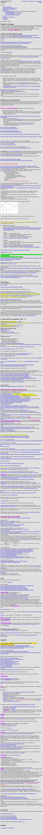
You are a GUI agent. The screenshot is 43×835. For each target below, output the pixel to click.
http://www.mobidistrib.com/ (30, 411)
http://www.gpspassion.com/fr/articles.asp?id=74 (10, 466)
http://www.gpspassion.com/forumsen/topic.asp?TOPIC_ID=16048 (14, 597)
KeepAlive (3, 719)
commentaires (17, 477)
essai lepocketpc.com (11, 430)
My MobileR (3, 758)
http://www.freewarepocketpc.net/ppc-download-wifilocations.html (14, 799)
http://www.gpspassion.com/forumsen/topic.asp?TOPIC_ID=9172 (14, 599)
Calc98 (2, 737)
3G (33, 475)
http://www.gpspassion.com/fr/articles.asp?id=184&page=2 (13, 588)
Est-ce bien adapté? (38, 358)
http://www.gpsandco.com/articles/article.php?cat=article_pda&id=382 (15, 374)
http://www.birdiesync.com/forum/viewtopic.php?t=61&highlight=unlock (16, 147)
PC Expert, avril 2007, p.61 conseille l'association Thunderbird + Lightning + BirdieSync (19, 166)
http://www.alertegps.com (6, 610)
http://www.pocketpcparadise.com (7, 349)
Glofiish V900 (3, 483)
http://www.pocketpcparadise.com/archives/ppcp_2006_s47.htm (14, 293)
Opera (4, 694)
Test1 (32, 476)
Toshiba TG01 (3, 331)
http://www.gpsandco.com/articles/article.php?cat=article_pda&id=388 (15, 437)
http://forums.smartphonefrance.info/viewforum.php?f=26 (12, 386)
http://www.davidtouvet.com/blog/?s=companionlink (11, 154)
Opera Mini (5, 696)
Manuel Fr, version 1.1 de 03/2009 (8, 522)
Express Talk (17, 295)
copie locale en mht (7, 87)
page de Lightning (7, 169)
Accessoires (5, 19)
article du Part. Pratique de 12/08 (10, 631)
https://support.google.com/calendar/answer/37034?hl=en (20, 36)
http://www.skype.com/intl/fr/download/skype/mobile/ (12, 287)
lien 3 (15, 264)
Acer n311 (3, 503)
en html (19, 322)
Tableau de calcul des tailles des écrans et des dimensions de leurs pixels (15, 323)
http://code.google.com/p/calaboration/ (32, 247)
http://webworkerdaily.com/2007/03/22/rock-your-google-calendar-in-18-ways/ (17, 42)
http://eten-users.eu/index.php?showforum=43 (10, 395)
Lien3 (29, 770)
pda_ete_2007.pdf (29, 353)
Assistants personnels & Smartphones (20, 354)
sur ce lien (13, 727)
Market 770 (13, 382)
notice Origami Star (6, 530)
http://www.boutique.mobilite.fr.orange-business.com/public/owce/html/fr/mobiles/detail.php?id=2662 (21, 450)
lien (24, 168)
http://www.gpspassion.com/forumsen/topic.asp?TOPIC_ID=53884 (14, 590)
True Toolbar (5, 707)
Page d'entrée (24, 1)
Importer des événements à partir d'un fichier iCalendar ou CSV (20, 90)
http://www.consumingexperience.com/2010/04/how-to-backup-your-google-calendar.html (21, 86)
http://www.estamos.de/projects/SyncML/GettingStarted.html (15, 237)
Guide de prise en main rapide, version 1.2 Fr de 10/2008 (12, 525)
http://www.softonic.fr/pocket (7, 666)
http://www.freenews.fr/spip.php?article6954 (11, 634)
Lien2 (29, 476)
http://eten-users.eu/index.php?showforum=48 (10, 396)
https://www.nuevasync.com (6, 260)
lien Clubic (14, 709)
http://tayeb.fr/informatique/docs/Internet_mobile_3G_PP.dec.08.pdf (14, 529)
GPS (4, 15)
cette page (12, 574)
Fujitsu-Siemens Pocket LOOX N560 (8, 506)
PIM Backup (3, 683)
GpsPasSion (10, 583)
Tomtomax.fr (16, 607)
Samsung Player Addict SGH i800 (13, 14)
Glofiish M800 (4, 471)
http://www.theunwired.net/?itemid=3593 (9, 128)
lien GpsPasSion (13, 594)
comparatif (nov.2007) (20, 693)
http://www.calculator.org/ (6, 747)
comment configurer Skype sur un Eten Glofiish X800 (24, 315)
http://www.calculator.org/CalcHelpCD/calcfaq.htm (11, 749)
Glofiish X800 (3, 475)
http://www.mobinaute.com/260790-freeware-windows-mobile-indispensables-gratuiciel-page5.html (21, 258)
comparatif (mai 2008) (30, 693)
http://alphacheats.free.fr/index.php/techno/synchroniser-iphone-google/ (17, 245)
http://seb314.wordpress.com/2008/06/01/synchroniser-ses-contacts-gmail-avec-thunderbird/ (19, 276)
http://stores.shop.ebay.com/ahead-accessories (10, 420)
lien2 (31, 296)
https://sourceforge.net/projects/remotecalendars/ (10, 159)
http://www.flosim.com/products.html (8, 746)
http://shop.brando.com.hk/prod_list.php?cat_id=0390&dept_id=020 (14, 410)
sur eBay (37, 568)
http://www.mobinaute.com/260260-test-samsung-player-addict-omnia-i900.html (17, 552)
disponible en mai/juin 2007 (29, 488)
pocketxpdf (3, 731)
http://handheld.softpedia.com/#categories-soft (10, 670)
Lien (38, 534)
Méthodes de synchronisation (9, 9)
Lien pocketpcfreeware (24, 734)
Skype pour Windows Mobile (21, 297)
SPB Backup (7, 681)
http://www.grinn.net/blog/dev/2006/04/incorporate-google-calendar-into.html (16, 160)
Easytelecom (5, 382)
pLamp (2, 722)
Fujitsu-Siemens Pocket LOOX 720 (8, 505)
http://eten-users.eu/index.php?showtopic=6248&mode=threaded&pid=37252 (20, 790)
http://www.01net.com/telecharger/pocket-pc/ (10, 659)
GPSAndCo (26, 376)
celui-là (22, 487)
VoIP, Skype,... (6, 10)
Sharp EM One (4, 490)
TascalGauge (3, 733)
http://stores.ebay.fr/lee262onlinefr (8, 418)
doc (10, 570)
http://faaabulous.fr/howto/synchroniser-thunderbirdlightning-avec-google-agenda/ (19, 273)
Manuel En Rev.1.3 (28, 539)
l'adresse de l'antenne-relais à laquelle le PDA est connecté (24, 625)
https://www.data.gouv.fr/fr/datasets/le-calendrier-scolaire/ (29, 61)
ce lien (8, 487)
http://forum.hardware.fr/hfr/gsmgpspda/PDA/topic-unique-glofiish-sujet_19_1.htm (18, 399)
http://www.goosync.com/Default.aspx (8, 127)
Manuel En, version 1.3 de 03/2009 (8, 521)
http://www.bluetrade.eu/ (6, 424)
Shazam (2, 772)
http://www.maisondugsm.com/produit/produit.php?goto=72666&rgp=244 (16, 428)
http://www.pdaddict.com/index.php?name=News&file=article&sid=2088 (16, 377)
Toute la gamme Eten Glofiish (7, 403)
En (21, 12)
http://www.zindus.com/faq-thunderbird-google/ (10, 277)
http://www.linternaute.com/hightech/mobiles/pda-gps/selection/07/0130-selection (17, 365)
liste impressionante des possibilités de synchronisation (28, 187)
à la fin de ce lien (4, 476)
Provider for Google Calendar (19, 271)
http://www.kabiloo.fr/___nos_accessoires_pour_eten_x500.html (14, 405)
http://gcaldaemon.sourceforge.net (7, 187)
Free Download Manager (23, 82)
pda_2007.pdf (22, 353)
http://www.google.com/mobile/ (22, 647)
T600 (7, 497)
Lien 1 (9, 264)
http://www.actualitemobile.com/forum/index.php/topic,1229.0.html (14, 652)
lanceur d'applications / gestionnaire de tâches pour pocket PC (22, 707)
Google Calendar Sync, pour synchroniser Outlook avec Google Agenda (15, 250)
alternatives (4, 359)
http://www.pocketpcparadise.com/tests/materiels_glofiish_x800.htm (20, 479)
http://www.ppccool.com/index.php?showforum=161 (11, 402)
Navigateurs (3, 691)
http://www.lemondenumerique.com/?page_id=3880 (11, 554)
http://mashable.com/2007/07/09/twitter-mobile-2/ (11, 299)
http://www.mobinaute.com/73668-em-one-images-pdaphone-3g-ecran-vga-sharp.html (18, 493)
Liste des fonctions (16, 756)
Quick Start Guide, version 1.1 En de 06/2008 (10, 526)
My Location (6, 626)
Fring (2, 301)
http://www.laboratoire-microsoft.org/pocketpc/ (10, 665)
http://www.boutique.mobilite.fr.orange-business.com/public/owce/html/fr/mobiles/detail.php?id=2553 (21, 459)
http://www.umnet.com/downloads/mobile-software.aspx (12, 649)
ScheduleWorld (4, 252)
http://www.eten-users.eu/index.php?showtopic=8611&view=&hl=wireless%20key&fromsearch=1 (21, 783)
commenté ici (3, 569)
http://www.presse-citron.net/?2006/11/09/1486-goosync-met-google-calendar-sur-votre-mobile (20, 134)
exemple (7, 52)
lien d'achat (35, 412)
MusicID (2, 770)
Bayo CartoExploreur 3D (6, 620)
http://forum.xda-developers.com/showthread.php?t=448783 (13, 798)
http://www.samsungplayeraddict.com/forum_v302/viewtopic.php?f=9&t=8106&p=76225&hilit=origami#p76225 (14, 563)
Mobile (23, 382)
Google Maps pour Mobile (6, 624)
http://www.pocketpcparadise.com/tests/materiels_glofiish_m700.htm (15, 436)
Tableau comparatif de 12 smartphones (8, 325)
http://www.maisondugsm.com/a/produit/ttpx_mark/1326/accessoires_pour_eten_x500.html (19, 407)
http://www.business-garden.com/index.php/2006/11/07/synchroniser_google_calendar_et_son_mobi (21, 136)
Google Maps (3, 756)
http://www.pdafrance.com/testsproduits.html (25, 347)
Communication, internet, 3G (9, 17)
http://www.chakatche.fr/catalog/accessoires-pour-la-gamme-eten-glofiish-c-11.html (18, 427)
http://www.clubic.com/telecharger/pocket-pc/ (10, 662)
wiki (4, 581)
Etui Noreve (3, 430)
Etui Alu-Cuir (3, 432)
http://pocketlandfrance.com (6, 661)
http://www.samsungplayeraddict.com (8, 555)
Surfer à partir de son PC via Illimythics (9, 556)
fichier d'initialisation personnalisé (12, 734)
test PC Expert (12, 449)
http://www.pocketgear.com (6, 667)
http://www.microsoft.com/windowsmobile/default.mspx (12, 660)
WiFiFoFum (3, 724)
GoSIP (22, 295)
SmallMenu (3, 715)
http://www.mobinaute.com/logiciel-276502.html (11, 259)
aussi (12, 487)
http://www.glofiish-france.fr (6, 394)
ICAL (11, 52)
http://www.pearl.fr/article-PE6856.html (9, 818)
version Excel (3, 324)
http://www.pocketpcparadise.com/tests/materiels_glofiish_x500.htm (15, 375)
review (12, 332)
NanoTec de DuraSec (17, 822)
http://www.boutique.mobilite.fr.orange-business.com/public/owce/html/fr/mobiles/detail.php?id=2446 (21, 454)
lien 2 (12, 264)
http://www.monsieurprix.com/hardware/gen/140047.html (12, 463)
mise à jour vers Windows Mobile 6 (9, 361)
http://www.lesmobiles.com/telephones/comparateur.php (12, 343)
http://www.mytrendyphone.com (7, 814)
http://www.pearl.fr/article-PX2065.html (9, 819)
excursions (8, 619)
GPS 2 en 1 (3, 616)
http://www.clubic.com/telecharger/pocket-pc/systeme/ (24, 705)
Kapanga (26, 295)
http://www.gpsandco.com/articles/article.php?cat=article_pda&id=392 (15, 400)
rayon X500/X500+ (22, 418)
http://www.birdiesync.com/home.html (8, 142)
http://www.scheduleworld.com (17, 119)
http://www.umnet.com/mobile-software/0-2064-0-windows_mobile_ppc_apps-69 (17, 648)
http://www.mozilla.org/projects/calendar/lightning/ (11, 167)
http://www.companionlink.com (14, 151)
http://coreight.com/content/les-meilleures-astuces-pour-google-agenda (15, 43)
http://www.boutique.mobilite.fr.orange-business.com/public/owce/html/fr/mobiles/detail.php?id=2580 (21, 441)
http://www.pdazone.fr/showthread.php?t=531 (10, 130)
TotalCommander (4, 677)
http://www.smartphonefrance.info (8, 356)
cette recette (30, 307)
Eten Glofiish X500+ (10, 12)
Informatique (30, 1)
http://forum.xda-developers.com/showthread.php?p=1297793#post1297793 (20, 795)
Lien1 (21, 484)
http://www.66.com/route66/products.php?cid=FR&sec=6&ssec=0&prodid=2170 (17, 586)
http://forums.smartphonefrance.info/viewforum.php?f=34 (12, 557)
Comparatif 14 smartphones (6, 326)
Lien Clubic (18, 720)
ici (6, 429)
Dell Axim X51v (5, 501)
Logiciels (5, 18)
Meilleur (19, 382)
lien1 (29, 296)
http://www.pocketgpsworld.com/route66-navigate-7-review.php (14, 589)
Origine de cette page (7, 6)
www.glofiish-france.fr (13, 478)
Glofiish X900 (3, 484)
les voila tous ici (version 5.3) (17, 748)
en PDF (14, 87)
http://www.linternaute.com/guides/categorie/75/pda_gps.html (13, 366)
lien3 (19, 333)
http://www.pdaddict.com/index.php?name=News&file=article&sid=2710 (16, 401)
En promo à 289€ (31, 477)
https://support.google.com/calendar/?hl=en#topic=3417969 (25, 35)
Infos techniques (24, 476)
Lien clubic (22, 754)
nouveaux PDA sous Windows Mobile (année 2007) (12, 486)
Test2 (34, 476)
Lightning (25, 266)
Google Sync (3, 262)
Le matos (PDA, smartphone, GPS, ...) (11, 11)
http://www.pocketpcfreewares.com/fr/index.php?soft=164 (12, 745)
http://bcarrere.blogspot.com (27, 124)
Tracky (2, 618)
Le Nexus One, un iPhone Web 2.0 (8, 829)
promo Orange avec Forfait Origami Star (22, 518)
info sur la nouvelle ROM (6, 477)
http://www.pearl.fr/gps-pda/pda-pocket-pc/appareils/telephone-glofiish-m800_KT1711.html (19, 472)
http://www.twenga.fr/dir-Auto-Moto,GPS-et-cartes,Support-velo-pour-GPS (16, 820)
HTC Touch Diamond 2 (5, 330)
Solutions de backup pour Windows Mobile (9, 679)
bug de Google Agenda (6, 69)
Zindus (2, 275)
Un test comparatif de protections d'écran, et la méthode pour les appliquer (16, 415)
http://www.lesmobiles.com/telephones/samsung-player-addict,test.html (15, 553)
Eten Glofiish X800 (10, 13)
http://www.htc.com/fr (5, 446)
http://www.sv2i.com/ (5, 461)
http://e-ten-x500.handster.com (7, 668)
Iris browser (5, 699)
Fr (18, 12)
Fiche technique (24, 477)
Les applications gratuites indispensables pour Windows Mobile (16, 644)
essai (24, 822)
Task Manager (6, 711)
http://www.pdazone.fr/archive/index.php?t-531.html (11, 131)
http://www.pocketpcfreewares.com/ (8, 664)
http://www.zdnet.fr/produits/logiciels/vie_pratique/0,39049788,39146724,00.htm (17, 591)
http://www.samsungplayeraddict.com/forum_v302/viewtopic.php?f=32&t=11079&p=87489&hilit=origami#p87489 (21, 532)
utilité (17, 358)
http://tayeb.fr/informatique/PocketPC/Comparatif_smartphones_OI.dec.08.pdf (17, 551)
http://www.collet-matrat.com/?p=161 (8, 144)
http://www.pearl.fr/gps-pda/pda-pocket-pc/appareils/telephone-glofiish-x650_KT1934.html (20, 469)
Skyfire (4, 700)
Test (35, 483)
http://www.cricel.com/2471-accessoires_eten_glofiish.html (13, 408)
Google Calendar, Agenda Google (10, 7)
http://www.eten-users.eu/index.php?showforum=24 (11, 398)
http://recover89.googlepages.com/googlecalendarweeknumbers (14, 46)
